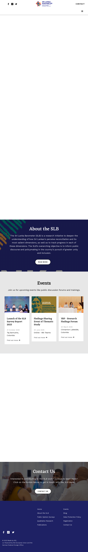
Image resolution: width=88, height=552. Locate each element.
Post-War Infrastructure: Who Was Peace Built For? (16, 60)
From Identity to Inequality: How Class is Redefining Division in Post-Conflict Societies (15, 148)
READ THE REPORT (44, 108)
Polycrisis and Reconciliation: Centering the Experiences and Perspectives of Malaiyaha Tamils (56, 171)
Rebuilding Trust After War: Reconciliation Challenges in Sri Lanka (15, 34)
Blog (65, 513)
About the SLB (43, 513)
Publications (42, 525)
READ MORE (43, 262)
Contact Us (67, 525)
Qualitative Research (45, 521)
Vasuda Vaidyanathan (11, 156)
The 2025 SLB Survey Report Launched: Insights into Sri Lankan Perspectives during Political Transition (16, 117)
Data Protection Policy (72, 517)
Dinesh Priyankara (10, 40)
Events (66, 509)
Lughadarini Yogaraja (11, 67)
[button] (82, 11)
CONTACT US (43, 491)
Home (39, 509)
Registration (68, 521)
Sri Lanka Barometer (11, 127)
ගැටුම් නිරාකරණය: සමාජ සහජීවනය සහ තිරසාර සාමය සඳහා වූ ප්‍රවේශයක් (15, 86)
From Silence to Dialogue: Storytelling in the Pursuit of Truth (16, 175)
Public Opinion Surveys (46, 517)
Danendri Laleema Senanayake (15, 182)
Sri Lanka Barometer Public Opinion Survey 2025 (56, 69)
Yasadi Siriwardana (10, 93)
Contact (80, 4)
